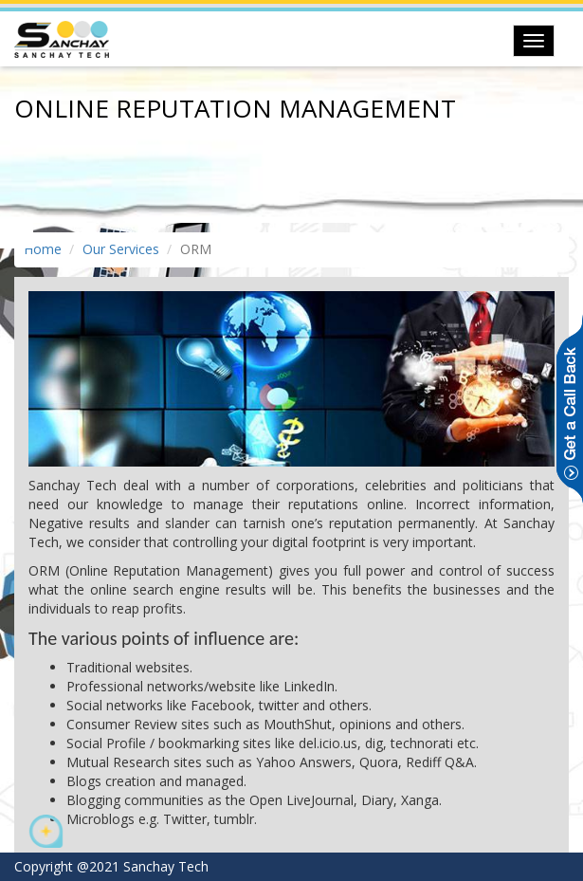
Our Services (120, 249)
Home (43, 249)
